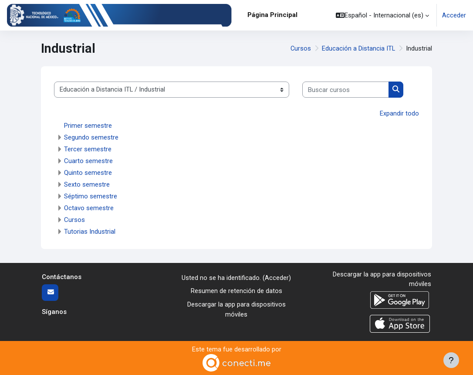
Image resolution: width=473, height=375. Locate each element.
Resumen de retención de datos (236, 291)
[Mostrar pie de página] (451, 360)
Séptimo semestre (90, 196)
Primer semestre (88, 125)
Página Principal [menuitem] (272, 15)
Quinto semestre (88, 172)
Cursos (300, 48)
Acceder (454, 15)
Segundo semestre (91, 137)
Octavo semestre (89, 207)
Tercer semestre (87, 149)
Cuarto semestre (88, 160)
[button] (382, 15)
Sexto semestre (87, 184)
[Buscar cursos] (345, 89)
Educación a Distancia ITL (358, 48)
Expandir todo (399, 113)
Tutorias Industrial (89, 231)
